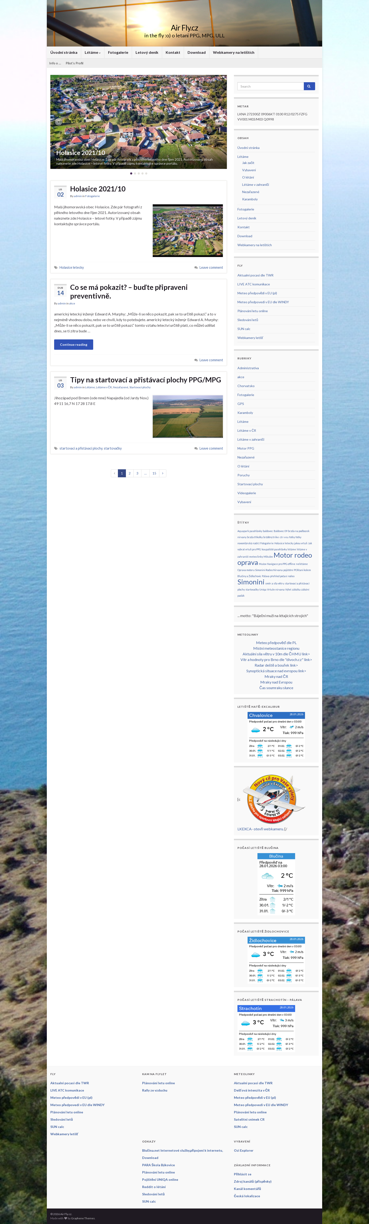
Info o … (55, 63)
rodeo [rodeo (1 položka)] (291, 576)
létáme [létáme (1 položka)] (292, 549)
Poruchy (243, 475)
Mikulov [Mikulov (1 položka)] (268, 556)
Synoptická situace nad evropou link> (276, 670)
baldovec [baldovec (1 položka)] (268, 530)
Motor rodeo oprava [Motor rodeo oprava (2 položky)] (274, 558)
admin (78, 196)
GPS (240, 404)
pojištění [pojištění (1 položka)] (288, 569)
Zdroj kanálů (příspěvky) (253, 1181)
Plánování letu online (252, 311)
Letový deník (147, 52)
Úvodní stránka (63, 52)
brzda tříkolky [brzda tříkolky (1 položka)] (255, 537)
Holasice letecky (72, 267)
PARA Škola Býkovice (158, 1165)
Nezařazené (120, 387)
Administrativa (248, 368)
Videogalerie (246, 493)
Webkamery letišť (250, 338)
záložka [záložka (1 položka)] (296, 589)
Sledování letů (247, 320)
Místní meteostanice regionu (276, 648)
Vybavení (249, 170)
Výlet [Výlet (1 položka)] (288, 589)
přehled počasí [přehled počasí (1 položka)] (278, 576)
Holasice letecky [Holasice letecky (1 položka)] (283, 543)
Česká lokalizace (247, 1196)
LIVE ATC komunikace (253, 284)
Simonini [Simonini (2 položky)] (251, 582)
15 (154, 473)
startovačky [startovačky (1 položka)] (252, 589)
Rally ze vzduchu (154, 1090)
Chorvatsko (246, 386)
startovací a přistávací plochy (81, 448)
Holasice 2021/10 (80, 152)
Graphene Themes (83, 1218)
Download (197, 52)
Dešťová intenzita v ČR (252, 1090)
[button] (58, 121)
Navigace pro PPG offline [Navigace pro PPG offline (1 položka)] (281, 563)
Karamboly (250, 199)
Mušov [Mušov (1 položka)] (262, 563)
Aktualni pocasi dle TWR (255, 275)
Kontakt (173, 52)
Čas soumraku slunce (276, 687)
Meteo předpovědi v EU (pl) (257, 293)
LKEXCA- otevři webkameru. (260, 829)
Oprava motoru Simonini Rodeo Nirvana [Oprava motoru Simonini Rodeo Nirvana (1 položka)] (260, 569)
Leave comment (211, 267)
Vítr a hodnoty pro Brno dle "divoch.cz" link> (276, 659)
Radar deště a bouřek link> (276, 665)
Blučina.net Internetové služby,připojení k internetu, (182, 1150)
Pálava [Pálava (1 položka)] (265, 576)
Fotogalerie (118, 52)
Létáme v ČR (104, 387)
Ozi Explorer (243, 1150)
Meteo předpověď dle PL (276, 642)
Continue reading (73, 344)
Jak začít (248, 163)
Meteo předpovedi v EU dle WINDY (263, 302)
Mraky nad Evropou (276, 682)
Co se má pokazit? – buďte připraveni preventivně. (129, 291)
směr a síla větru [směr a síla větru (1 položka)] (274, 583)
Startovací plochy (140, 387)
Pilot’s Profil (74, 63)
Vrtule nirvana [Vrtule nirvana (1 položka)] (276, 589)
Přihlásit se (242, 1174)
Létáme (93, 52)
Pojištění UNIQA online (160, 1179)
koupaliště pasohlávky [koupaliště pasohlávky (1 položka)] (274, 549)
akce (72, 303)
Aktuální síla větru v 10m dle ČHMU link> (276, 654)
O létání (248, 177)
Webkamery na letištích (233, 52)
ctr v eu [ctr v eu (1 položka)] (284, 537)
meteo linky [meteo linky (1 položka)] (256, 556)
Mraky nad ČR (276, 676)
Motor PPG (245, 448)
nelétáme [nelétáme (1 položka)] (302, 563)
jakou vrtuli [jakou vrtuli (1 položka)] (300, 543)
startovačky (113, 448)
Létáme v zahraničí (255, 185)
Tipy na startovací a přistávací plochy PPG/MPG (145, 379)
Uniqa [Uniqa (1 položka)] (262, 589)
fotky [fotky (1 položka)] (292, 537)
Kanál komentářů (247, 1189)
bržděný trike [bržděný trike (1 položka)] (271, 537)
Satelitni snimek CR (249, 1119)
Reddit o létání (154, 1187)
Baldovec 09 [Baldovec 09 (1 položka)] (280, 530)
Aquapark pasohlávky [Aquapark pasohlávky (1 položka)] (249, 530)
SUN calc (243, 329)
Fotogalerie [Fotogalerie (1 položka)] (267, 543)
